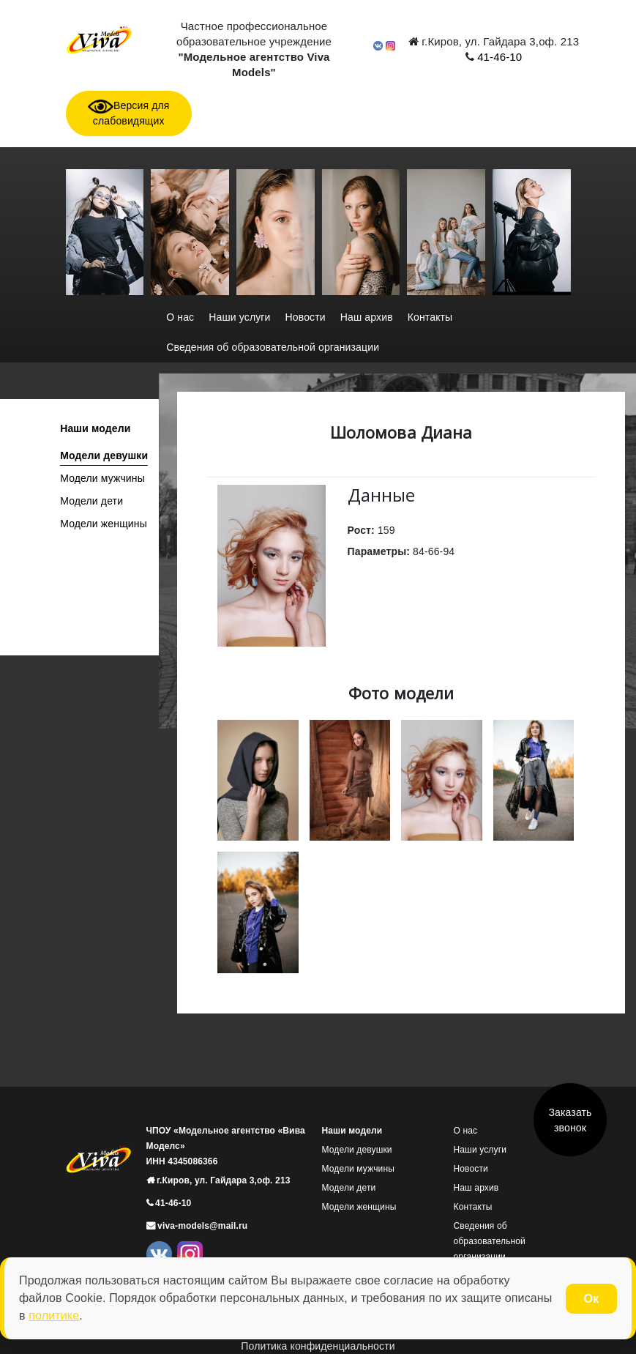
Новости (305, 317)
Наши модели (95, 428)
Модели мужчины (102, 478)
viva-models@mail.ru (201, 1226)
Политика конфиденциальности (317, 1346)
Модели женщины (103, 523)
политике (54, 1315)
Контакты (430, 317)
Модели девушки (104, 455)
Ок (591, 1298)
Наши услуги (239, 317)
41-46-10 (498, 57)
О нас (180, 317)
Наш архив (366, 317)
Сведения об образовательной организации (272, 347)
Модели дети (91, 501)
